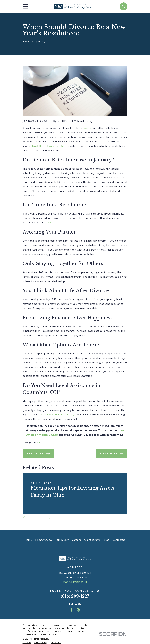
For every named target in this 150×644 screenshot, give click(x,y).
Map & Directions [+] (75, 582)
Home (28, 539)
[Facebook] (71, 610)
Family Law (62, 539)
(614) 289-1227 (75, 596)
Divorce (41, 442)
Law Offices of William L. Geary (50, 146)
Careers (76, 539)
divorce (87, 128)
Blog (106, 539)
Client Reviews (92, 539)
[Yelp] (78, 610)
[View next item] (51, 517)
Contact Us (119, 539)
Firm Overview (43, 539)
